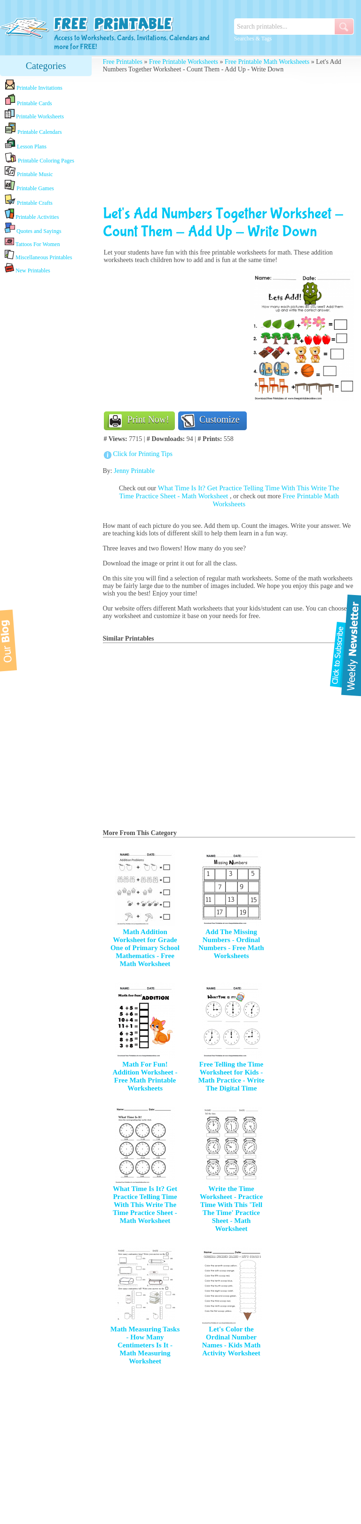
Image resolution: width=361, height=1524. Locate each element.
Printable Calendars (33, 128)
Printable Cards (28, 100)
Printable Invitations (34, 85)
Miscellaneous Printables (38, 255)
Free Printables (122, 61)
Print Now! (148, 419)
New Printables (27, 268)
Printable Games (29, 186)
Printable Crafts (29, 200)
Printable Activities (32, 214)
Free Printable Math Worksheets (267, 61)
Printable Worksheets (34, 114)
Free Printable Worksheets (183, 61)
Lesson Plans (26, 144)
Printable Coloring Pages (39, 158)
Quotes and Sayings (33, 228)
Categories (46, 66)
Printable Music (29, 172)
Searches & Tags (253, 38)
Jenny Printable (134, 470)
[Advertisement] (46, 424)
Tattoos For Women (32, 242)
